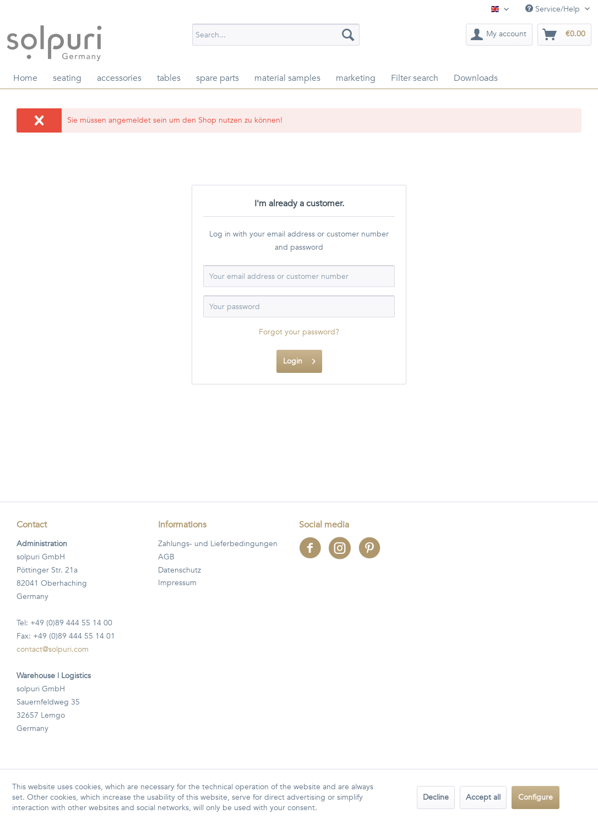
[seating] (67, 78)
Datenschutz (179, 570)
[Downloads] (475, 78)
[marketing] (355, 78)
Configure (535, 797)
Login (299, 359)
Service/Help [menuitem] (553, 9)
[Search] (348, 35)
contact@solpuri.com (53, 649)
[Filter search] (414, 78)
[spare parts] (217, 78)
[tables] (168, 78)
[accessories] (119, 78)
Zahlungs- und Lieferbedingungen (218, 543)
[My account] (499, 35)
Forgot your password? (299, 332)
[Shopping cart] (564, 35)
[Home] (25, 78)
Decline (436, 797)
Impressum (177, 583)
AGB (166, 557)
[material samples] (287, 78)
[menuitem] (276, 35)
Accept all (483, 797)
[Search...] (276, 35)
